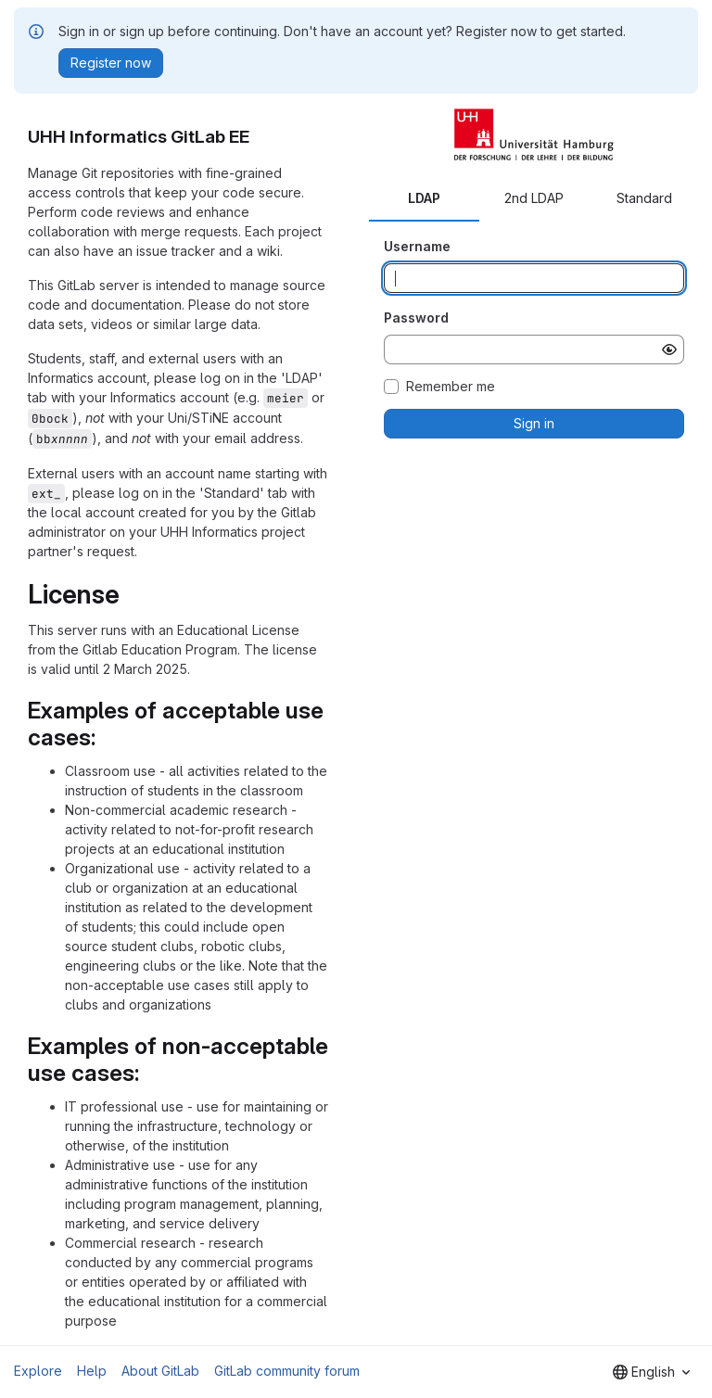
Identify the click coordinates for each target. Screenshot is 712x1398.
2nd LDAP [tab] (534, 198)
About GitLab (160, 1371)
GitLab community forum (287, 1371)
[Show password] (669, 349)
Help (92, 1371)
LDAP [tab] (424, 198)
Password (416, 317)
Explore (38, 1371)
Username (417, 246)
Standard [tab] (644, 198)
